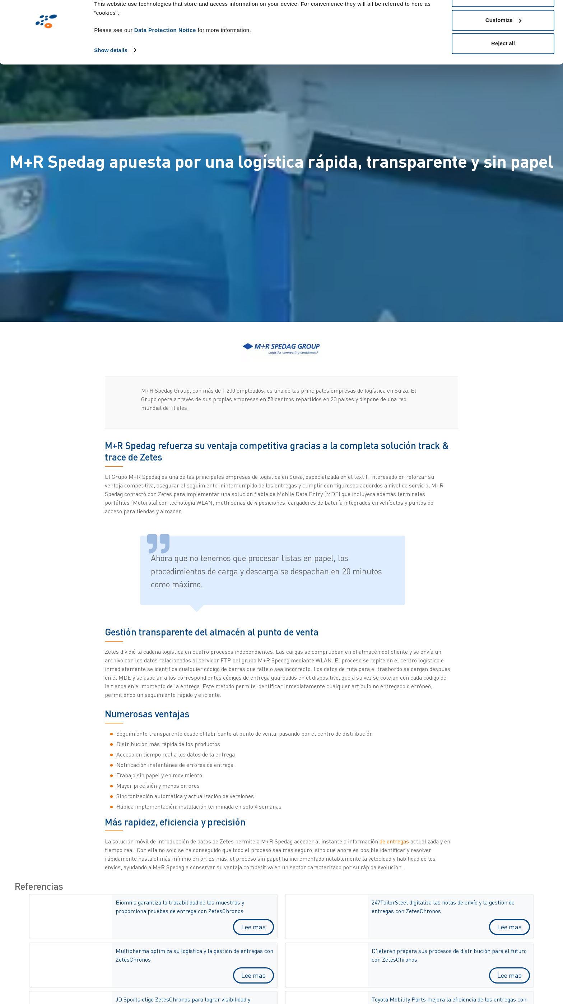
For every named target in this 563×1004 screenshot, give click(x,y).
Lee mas (253, 927)
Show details (110, 72)
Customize (503, 43)
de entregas (394, 841)
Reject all (503, 66)
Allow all (503, 19)
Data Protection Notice (165, 52)
